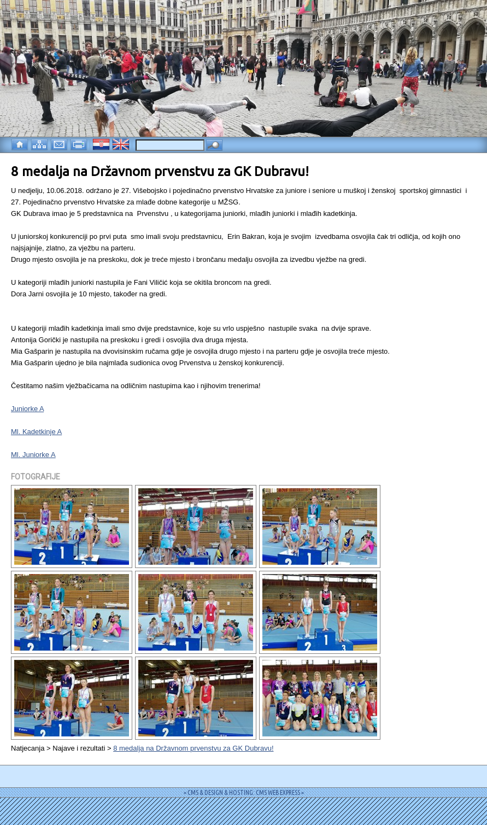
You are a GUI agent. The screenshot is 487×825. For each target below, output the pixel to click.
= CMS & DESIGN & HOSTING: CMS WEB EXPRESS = (244, 792)
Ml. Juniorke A (33, 454)
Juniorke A (27, 409)
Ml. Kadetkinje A (36, 432)
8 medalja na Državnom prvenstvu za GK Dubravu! (193, 748)
